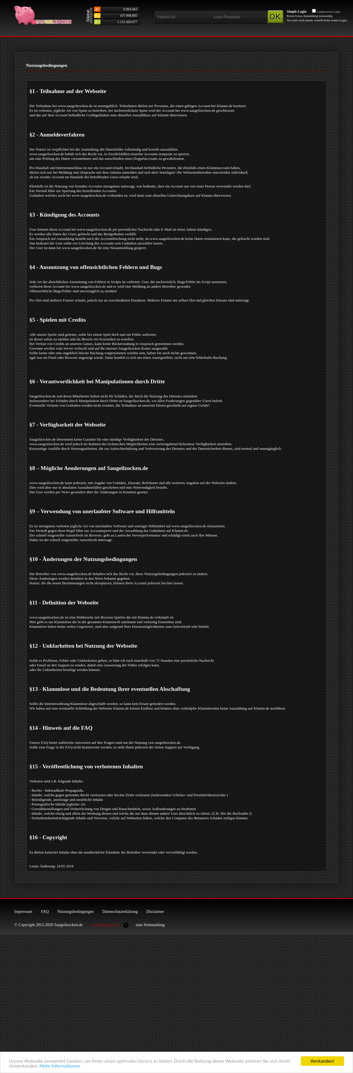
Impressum (23, 911)
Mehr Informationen (59, 1067)
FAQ (45, 911)
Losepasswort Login (328, 11)
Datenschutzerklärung (120, 911)
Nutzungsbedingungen (75, 911)
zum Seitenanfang (150, 925)
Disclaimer (155, 911)
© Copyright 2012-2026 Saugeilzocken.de (48, 925)
